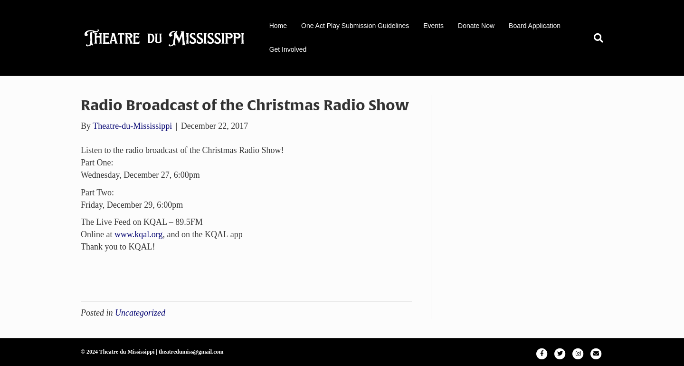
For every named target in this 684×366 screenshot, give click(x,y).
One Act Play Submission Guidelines (355, 25)
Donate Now (476, 25)
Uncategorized (140, 313)
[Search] (595, 38)
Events (433, 25)
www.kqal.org (138, 234)
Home (278, 25)
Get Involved (288, 49)
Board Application (534, 25)
